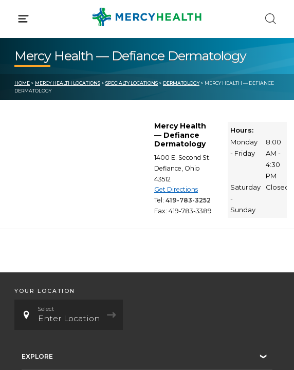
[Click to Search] (271, 19)
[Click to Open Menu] (23, 19)
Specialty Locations (131, 83)
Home (22, 83)
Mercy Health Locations (67, 83)
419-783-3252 (188, 200)
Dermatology (181, 83)
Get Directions (176, 189)
